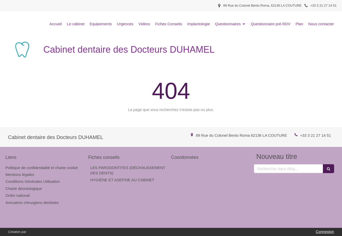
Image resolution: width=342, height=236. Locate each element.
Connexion (325, 231)
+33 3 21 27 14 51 (315, 135)
